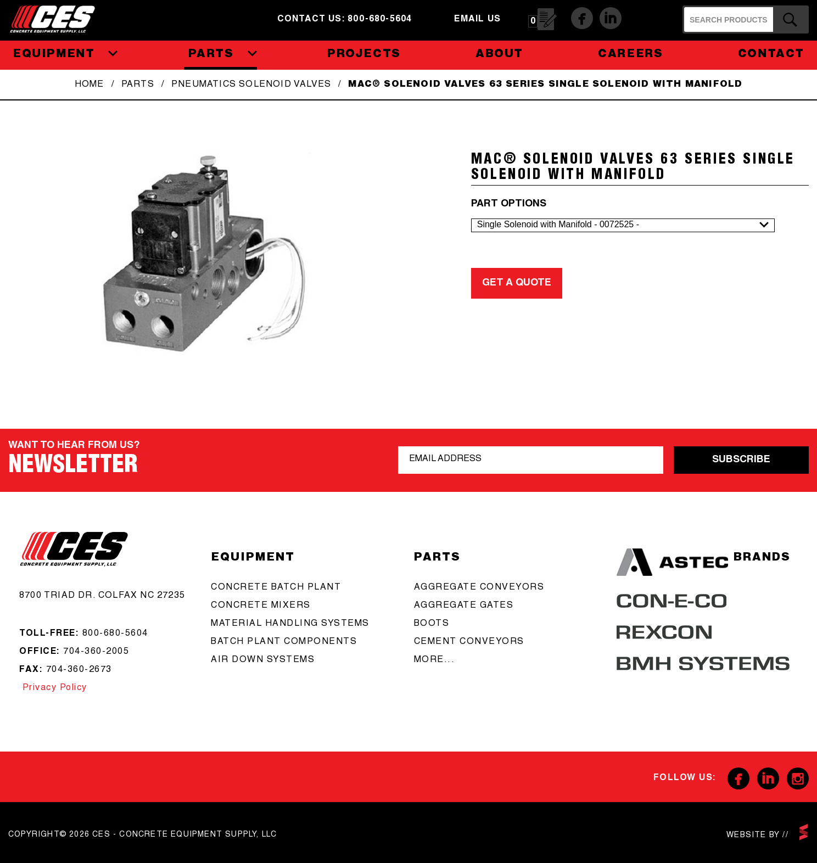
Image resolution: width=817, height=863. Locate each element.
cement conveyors (469, 642)
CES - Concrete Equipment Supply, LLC (59, 19)
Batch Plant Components (284, 642)
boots (432, 624)
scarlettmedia (803, 831)
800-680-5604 (115, 634)
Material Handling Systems (290, 624)
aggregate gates (464, 606)
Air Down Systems (263, 660)
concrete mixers (261, 606)
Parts (137, 85)
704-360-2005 (96, 652)
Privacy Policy (53, 688)
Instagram (798, 778)
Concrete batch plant (276, 588)
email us (477, 19)
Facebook (582, 18)
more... (434, 660)
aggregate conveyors (479, 588)
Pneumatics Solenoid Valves (251, 85)
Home (89, 85)
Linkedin (611, 18)
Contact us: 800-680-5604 (344, 19)
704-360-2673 (79, 670)
